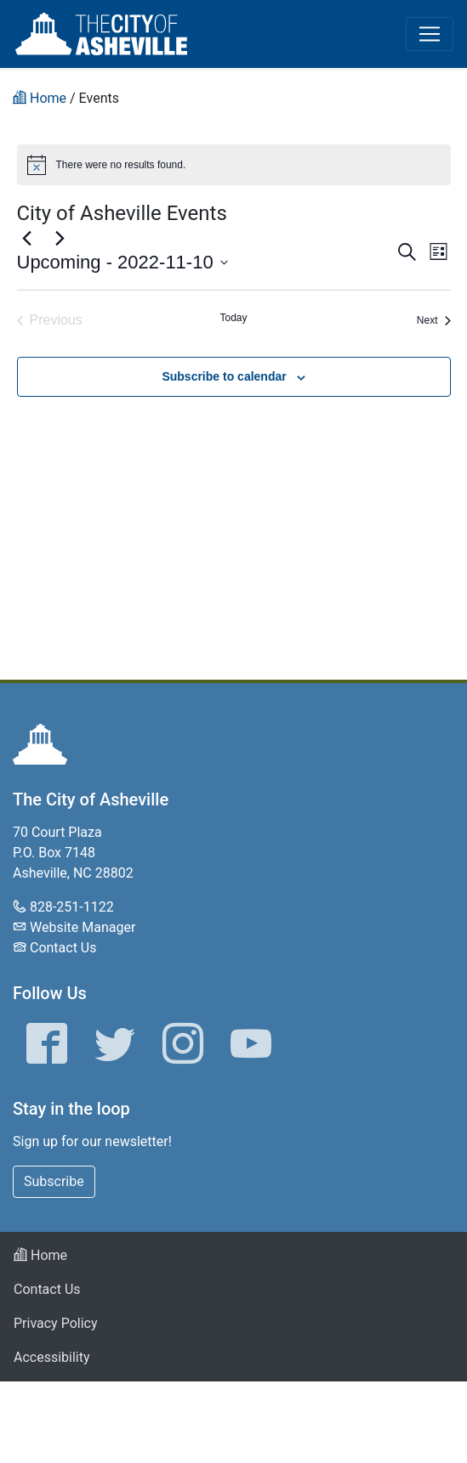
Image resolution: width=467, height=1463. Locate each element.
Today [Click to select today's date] (233, 318)
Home (40, 1255)
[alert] (234, 164)
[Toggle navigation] (429, 34)
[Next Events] (60, 238)
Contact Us (63, 948)
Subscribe (54, 1181)
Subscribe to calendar (224, 376)
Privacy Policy (56, 1323)
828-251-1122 (72, 907)
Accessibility (52, 1357)
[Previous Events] (27, 238)
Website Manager (82, 927)
